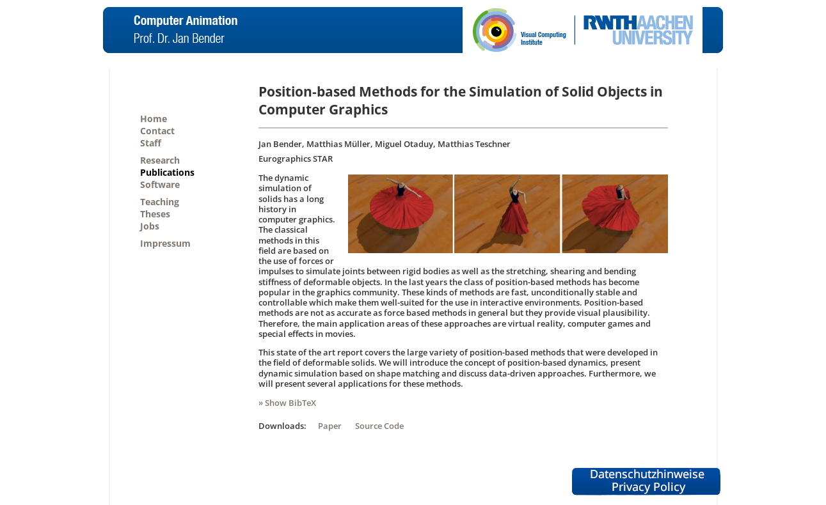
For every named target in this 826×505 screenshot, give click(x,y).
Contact (157, 131)
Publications (167, 172)
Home (153, 119)
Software (160, 184)
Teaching (159, 202)
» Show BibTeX (287, 402)
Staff (150, 143)
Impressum (165, 243)
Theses (155, 214)
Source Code (379, 425)
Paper (330, 425)
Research (160, 160)
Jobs (149, 226)
